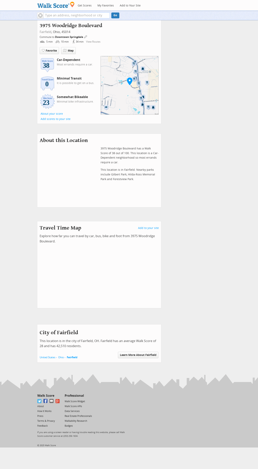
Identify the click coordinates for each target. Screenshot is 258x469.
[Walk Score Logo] (56, 5)
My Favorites (105, 5)
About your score (52, 113)
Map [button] (68, 50)
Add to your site (148, 228)
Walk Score (45, 396)
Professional (74, 396)
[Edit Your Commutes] (86, 36)
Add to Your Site (130, 5)
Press (40, 416)
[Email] (51, 401)
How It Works (44, 411)
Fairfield (45, 32)
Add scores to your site (56, 119)
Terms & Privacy (46, 421)
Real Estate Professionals (78, 416)
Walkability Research (76, 421)
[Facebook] (45, 401)
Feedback (42, 425)
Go (115, 15)
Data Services (72, 411)
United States (47, 357)
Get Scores (85, 5)
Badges (69, 425)
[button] (40, 15)
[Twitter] (39, 401)
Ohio (61, 357)
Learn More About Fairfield (138, 355)
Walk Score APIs (73, 406)
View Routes (93, 41)
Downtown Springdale (69, 37)
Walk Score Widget (75, 401)
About (40, 406)
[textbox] (76, 15)
